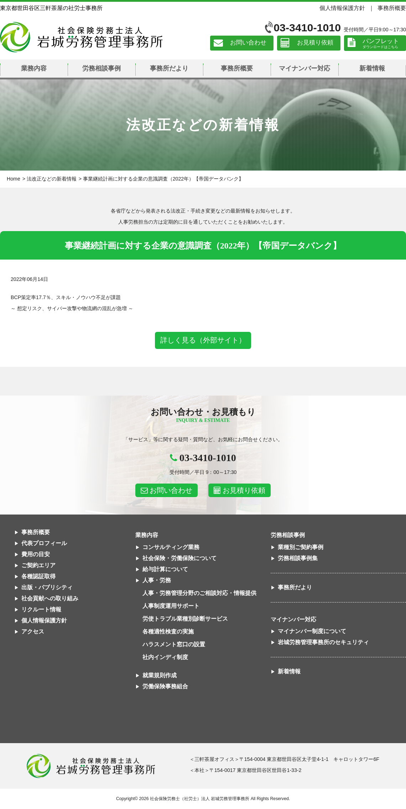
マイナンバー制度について (312, 631)
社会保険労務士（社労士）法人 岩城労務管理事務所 (199, 798)
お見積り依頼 (315, 43)
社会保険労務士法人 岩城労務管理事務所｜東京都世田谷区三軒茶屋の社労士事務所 (81, 37)
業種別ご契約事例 (300, 547)
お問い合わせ (248, 43)
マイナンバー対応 (304, 68)
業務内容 (34, 68)
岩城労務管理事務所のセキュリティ (323, 642)
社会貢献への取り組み (49, 598)
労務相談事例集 (298, 558)
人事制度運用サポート (170, 606)
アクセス (32, 631)
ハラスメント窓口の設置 (173, 644)
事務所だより (169, 68)
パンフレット (381, 41)
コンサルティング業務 (170, 547)
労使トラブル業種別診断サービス (185, 619)
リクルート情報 (41, 609)
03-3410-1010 (307, 27)
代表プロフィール (44, 543)
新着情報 (372, 68)
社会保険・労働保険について (179, 558)
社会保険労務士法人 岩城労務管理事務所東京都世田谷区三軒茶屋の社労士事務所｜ (91, 766)
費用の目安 (35, 554)
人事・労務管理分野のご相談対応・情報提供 (199, 593)
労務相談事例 (101, 68)
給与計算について (165, 569)
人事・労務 (156, 580)
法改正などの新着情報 (52, 179)
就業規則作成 (159, 675)
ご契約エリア (38, 565)
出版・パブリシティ (47, 587)
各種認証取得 (38, 576)
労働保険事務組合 (165, 686)
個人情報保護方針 (342, 8)
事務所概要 (392, 8)
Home (13, 179)
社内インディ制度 (165, 657)
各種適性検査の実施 (168, 631)
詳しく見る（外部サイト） (203, 340)
